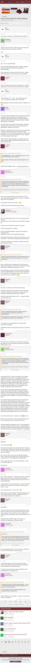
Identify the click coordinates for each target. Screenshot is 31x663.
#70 (29, 252)
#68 (29, 176)
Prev (10, 601)
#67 (29, 150)
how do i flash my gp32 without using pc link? (17, 623)
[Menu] (2, 1)
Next (21, 601)
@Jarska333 (4, 534)
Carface (5, 635)
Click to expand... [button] (15, 192)
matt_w (5, 624)
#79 (29, 561)
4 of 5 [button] (15, 601)
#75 (29, 439)
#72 (29, 306)
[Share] (27, 34)
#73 (29, 339)
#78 (29, 529)
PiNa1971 (4, 20)
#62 (29, 45)
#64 (29, 82)
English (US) (14, 655)
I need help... (10, 618)
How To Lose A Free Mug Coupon (14, 611)
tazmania (6, 630)
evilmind (5, 618)
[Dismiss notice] (28, 6)
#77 (29, 504)
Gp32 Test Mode (9, 617)
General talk (11, 613)
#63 (29, 61)
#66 (29, 113)
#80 (29, 579)
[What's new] (26, 2)
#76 (29, 474)
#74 (29, 353)
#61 (29, 33)
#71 (29, 285)
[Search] (29, 2)
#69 (29, 215)
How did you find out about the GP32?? (15, 634)
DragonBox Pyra (5, 655)
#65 (29, 95)
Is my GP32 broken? (10, 629)
